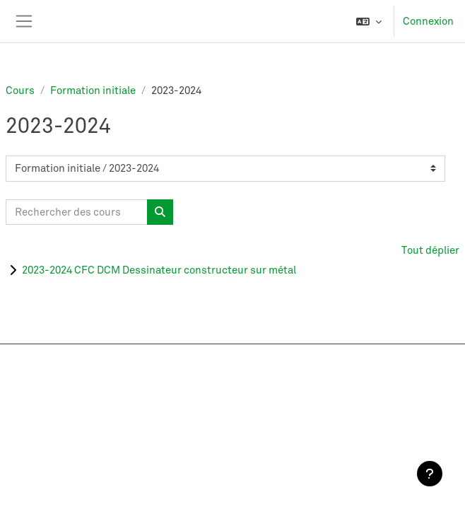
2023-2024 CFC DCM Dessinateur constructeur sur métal (159, 270)
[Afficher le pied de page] (429, 473)
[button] (369, 21)
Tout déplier (430, 250)
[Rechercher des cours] (77, 212)
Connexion (428, 21)
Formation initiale (93, 90)
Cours (20, 90)
